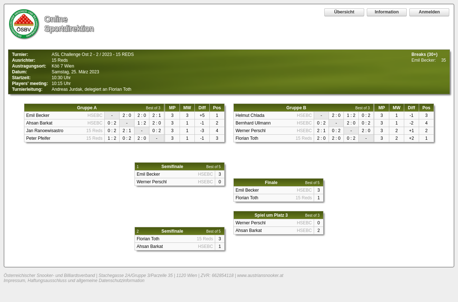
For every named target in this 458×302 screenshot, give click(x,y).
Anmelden (429, 12)
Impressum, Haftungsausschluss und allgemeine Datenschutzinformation (74, 280)
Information (387, 12)
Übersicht (344, 12)
